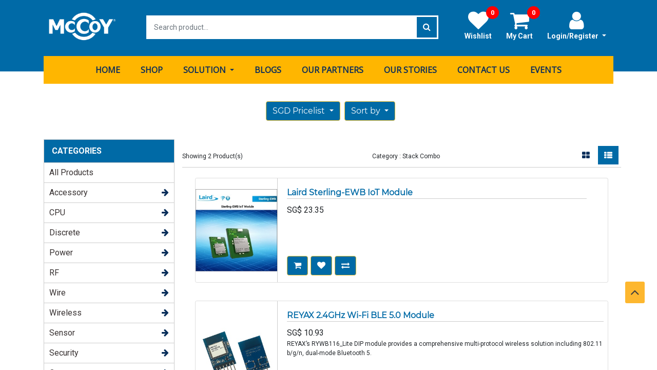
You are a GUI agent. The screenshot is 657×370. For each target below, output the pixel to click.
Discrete (64, 231)
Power (61, 251)
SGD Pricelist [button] (300, 109)
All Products (71, 171)
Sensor (62, 331)
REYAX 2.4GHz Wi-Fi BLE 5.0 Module (360, 314)
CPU (57, 211)
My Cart (523, 25)
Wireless (65, 311)
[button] (369, 109)
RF (54, 271)
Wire (57, 291)
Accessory (68, 191)
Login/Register (576, 25)
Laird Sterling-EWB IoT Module (350, 191)
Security (64, 351)
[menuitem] (108, 68)
